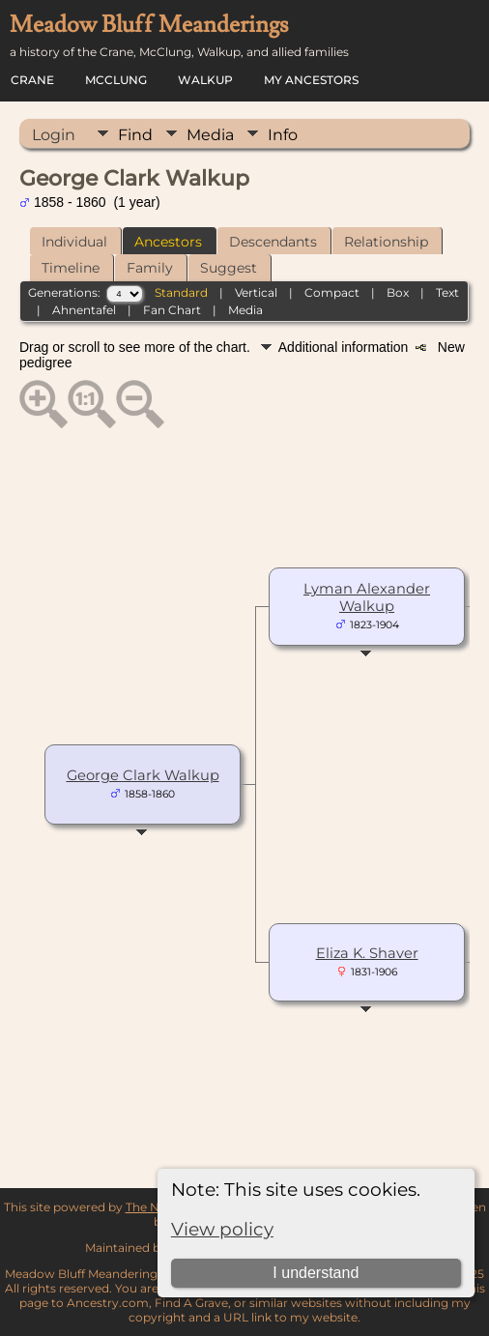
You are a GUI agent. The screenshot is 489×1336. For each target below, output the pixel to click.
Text (447, 292)
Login (53, 135)
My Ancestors (311, 80)
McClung (116, 80)
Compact (332, 292)
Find (135, 135)
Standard (181, 292)
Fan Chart (172, 310)
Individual (74, 241)
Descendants (273, 241)
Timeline (71, 267)
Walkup (205, 80)
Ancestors (168, 241)
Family (150, 267)
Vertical (256, 292)
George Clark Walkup (143, 775)
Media (210, 135)
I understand (316, 1272)
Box (398, 292)
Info (283, 135)
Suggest (228, 267)
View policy (222, 1229)
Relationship (386, 241)
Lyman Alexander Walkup (366, 597)
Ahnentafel (84, 310)
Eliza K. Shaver (367, 953)
